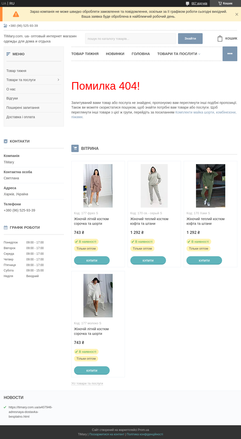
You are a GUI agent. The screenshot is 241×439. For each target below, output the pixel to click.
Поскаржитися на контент (106, 434)
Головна (141, 54)
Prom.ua (143, 430)
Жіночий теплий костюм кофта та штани (149, 221)
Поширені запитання (22, 108)
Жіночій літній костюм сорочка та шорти (91, 221)
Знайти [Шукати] (190, 38)
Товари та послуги (20, 80)
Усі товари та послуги (87, 383)
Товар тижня (16, 71)
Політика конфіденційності (145, 434)
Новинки (115, 54)
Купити (91, 260)
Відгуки (12, 98)
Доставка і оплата (20, 117)
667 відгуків (199, 3)
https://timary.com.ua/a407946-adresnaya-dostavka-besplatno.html (30, 411)
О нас (10, 89)
